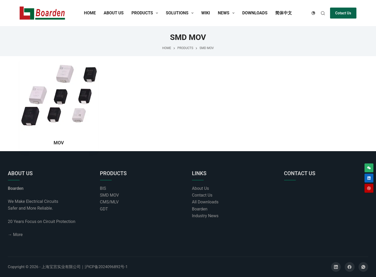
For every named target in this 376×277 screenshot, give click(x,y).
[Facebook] (350, 267)
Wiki (205, 12)
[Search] (323, 13)
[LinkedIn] (336, 267)
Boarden (199, 209)
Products (145, 13)
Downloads (255, 12)
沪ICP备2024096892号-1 (106, 266)
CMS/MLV (109, 201)
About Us (114, 12)
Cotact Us (343, 13)
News (227, 13)
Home (90, 12)
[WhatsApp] (363, 267)
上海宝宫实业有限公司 (61, 266)
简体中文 (283, 12)
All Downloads (205, 201)
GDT (104, 209)
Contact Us (202, 195)
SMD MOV (109, 195)
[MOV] (59, 95)
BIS (103, 188)
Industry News (205, 215)
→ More (15, 234)
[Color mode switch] (313, 13)
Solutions (181, 13)
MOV (59, 142)
